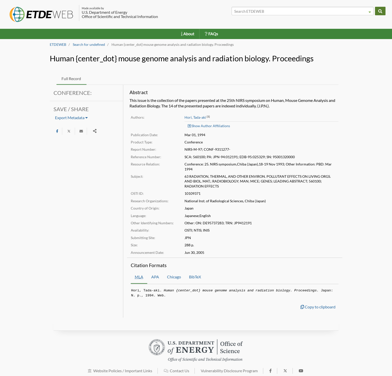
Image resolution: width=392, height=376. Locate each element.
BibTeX (195, 276)
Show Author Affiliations (209, 126)
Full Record (71, 78)
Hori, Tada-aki (195, 117)
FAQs (211, 33)
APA (155, 276)
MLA (139, 276)
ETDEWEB (58, 45)
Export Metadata (71, 117)
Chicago (174, 276)
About (187, 33)
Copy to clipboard (318, 306)
